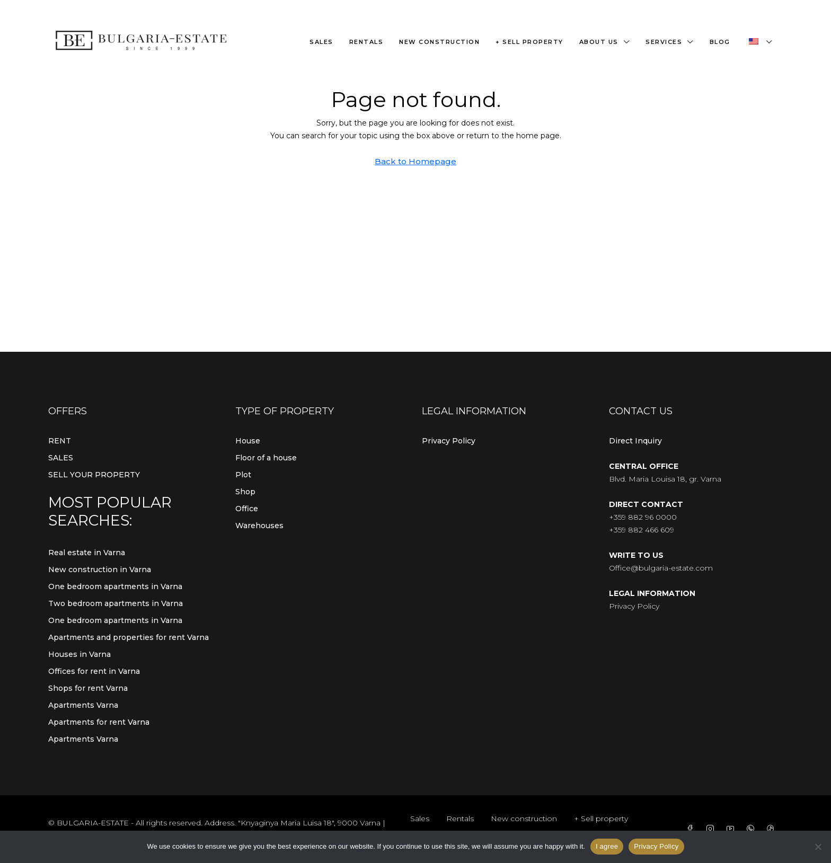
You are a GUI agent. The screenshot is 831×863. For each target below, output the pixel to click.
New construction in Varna (99, 569)
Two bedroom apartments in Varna (115, 603)
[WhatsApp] (752, 829)
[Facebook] (692, 829)
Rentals (366, 42)
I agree (607, 846)
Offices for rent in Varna (94, 671)
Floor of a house (266, 457)
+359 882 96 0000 (643, 517)
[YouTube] (732, 829)
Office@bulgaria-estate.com (661, 568)
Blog (720, 42)
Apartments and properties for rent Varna (128, 637)
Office (246, 508)
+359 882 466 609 (641, 530)
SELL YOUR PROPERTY (94, 474)
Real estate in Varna (86, 552)
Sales (321, 42)
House (247, 441)
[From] (817, 846)
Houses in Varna (79, 654)
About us (598, 42)
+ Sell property (529, 42)
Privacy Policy (448, 441)
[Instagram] (712, 829)
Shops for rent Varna (88, 688)
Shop (245, 491)
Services (664, 42)
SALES (60, 457)
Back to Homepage (415, 161)
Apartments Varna (83, 705)
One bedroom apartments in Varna (115, 586)
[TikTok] (773, 829)
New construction (439, 42)
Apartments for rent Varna (98, 722)
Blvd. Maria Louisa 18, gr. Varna (665, 479)
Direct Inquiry (635, 441)
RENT (59, 441)
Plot (243, 474)
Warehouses (259, 525)
